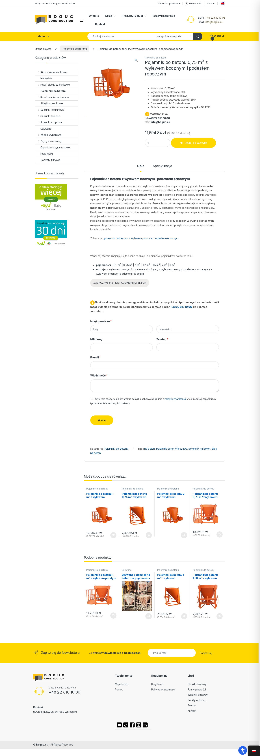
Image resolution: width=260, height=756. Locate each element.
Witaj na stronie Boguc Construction (55, 3)
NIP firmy (96, 339)
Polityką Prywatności (175, 399)
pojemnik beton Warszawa (171, 448)
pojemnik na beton (199, 448)
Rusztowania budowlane (52, 97)
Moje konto (193, 3)
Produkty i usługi (132, 15)
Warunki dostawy (198, 694)
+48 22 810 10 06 (215, 17)
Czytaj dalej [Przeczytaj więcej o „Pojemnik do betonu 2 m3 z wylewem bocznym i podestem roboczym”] (184, 535)
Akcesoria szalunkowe (51, 72)
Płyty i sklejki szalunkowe (52, 84)
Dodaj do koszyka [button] (113, 535)
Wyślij (102, 420)
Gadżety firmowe (47, 159)
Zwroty (192, 705)
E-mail (95, 357)
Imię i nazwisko (101, 321)
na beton (149, 448)
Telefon (162, 339)
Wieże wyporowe (48, 134)
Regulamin (157, 684)
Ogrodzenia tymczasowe (52, 147)
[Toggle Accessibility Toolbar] (242, 750)
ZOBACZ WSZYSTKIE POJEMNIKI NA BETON (119, 282)
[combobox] (121, 36)
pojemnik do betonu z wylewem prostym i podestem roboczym (141, 238)
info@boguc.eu (214, 21)
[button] (136, 60)
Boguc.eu (42, 744)
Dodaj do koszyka (196, 142)
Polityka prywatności (163, 689)
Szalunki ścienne (47, 116)
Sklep (108, 15)
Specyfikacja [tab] (162, 166)
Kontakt (100, 24)
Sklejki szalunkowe (49, 103)
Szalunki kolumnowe (49, 109)
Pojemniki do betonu (75, 48)
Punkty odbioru (196, 700)
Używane (127, 570)
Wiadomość (98, 375)
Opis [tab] (140, 166)
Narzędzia (43, 78)
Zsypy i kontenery (48, 141)
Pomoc (211, 3)
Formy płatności (197, 689)
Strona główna (43, 48)
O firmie (94, 15)
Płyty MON (44, 153)
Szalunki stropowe (48, 122)
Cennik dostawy (197, 684)
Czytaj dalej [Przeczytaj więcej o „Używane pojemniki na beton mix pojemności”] (148, 616)
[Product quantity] (157, 143)
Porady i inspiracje (163, 15)
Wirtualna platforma (169, 3)
